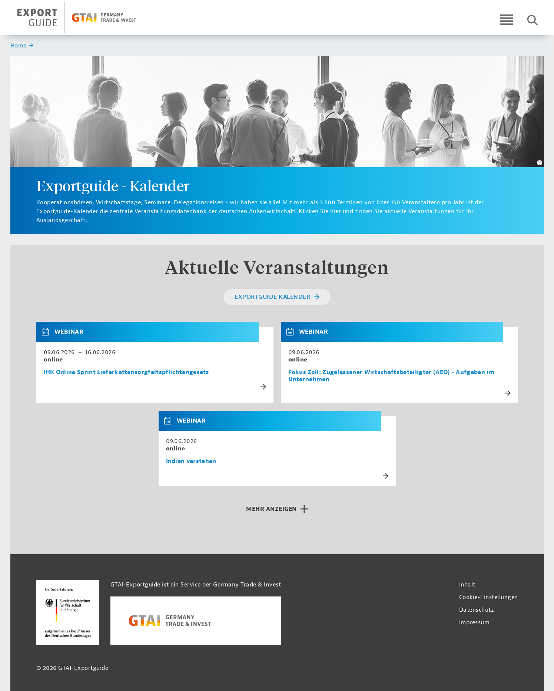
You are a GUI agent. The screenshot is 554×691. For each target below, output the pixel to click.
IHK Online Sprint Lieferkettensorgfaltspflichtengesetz (126, 372)
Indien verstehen (191, 461)
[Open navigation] (506, 19)
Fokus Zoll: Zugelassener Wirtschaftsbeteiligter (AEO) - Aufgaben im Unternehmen (391, 376)
